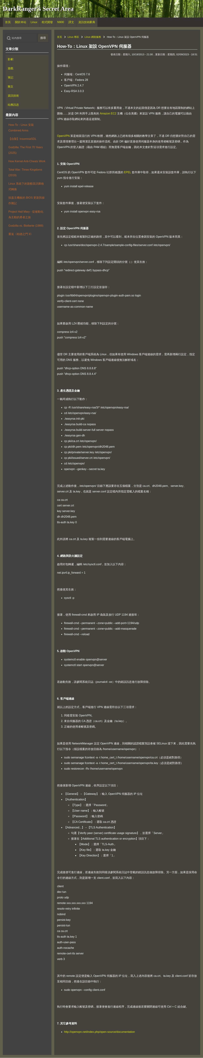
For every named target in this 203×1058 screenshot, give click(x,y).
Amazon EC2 (108, 113)
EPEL (127, 172)
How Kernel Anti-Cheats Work (26, 161)
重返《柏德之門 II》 (20, 234)
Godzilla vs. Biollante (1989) (25, 225)
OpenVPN (63, 135)
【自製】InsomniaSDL (22, 138)
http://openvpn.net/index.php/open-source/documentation (99, 1031)
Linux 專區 (73, 37)
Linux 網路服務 (93, 37)
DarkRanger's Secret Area (38, 8)
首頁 (59, 37)
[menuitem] (8, 22)
